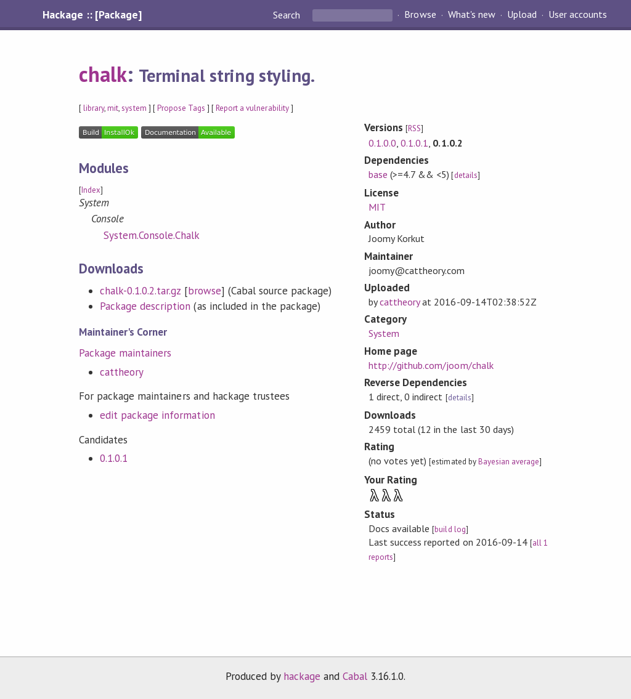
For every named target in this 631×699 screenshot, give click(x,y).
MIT (377, 207)
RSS (414, 128)
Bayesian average (508, 461)
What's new (471, 15)
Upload (522, 15)
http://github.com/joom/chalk (431, 365)
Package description (145, 306)
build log (449, 529)
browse (204, 290)
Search (288, 15)
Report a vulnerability (252, 108)
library (93, 108)
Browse (420, 15)
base (378, 174)
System (383, 333)
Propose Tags (181, 108)
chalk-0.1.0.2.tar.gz (140, 290)
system (133, 108)
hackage (301, 676)
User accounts (577, 15)
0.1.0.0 (382, 143)
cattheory (122, 372)
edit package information (157, 415)
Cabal (355, 676)
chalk (103, 73)
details (466, 175)
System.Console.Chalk (152, 235)
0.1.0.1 (114, 458)
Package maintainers (125, 353)
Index (90, 190)
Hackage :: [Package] (92, 14)
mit (112, 108)
